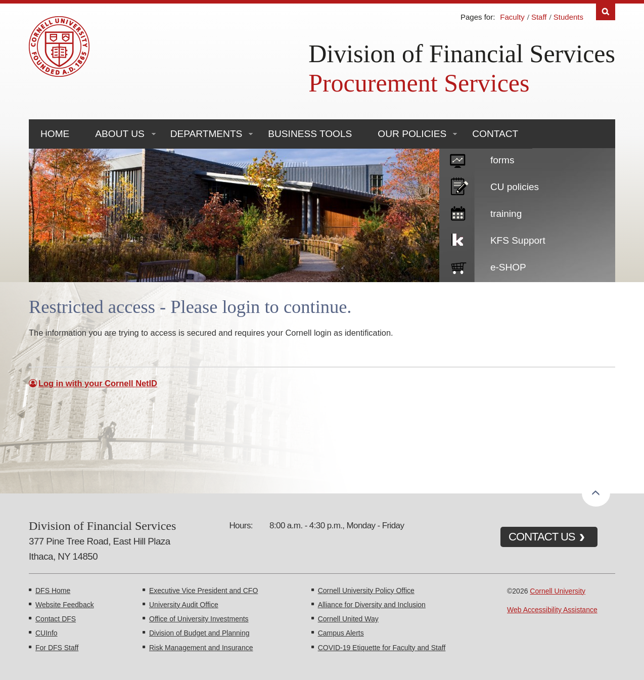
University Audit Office (183, 605)
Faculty (512, 17)
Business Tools (310, 133)
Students (568, 17)
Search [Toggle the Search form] (605, 12)
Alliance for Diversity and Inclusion (372, 605)
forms (502, 160)
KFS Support (517, 240)
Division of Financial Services (461, 53)
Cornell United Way (348, 619)
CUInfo (46, 633)
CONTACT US (542, 536)
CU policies (514, 187)
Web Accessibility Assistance (552, 610)
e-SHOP (508, 267)
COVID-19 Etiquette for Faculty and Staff (382, 648)
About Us (119, 133)
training (506, 213)
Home (54, 133)
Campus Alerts (341, 633)
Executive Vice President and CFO (203, 590)
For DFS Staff (56, 648)
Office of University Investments (199, 619)
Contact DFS (55, 619)
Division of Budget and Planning (199, 633)
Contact (495, 133)
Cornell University (557, 591)
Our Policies (412, 133)
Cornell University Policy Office (366, 590)
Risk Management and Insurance (201, 648)
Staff (539, 17)
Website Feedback (64, 605)
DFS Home (52, 590)
